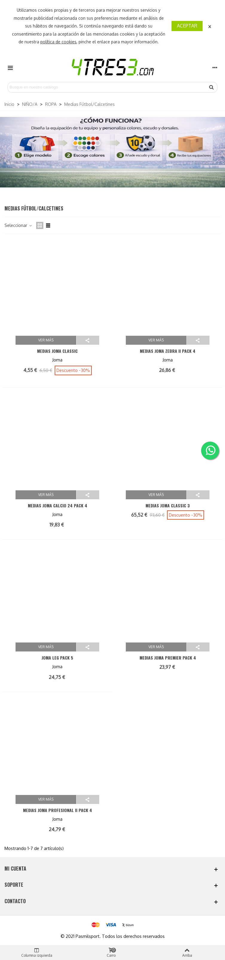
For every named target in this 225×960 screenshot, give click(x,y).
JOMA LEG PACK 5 (57, 657)
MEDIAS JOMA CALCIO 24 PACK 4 (57, 505)
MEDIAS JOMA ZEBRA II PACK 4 (167, 351)
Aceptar (187, 26)
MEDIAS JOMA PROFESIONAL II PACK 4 (57, 810)
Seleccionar (18, 225)
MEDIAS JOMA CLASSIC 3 (168, 505)
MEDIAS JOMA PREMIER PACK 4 (168, 657)
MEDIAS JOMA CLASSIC (57, 351)
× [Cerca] (210, 25)
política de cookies (58, 41)
